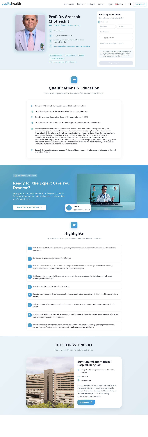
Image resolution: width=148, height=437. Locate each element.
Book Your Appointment (29, 215)
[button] (120, 4)
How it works (69, 4)
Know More (86, 413)
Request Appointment (116, 63)
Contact (101, 4)
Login (110, 4)
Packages (91, 4)
